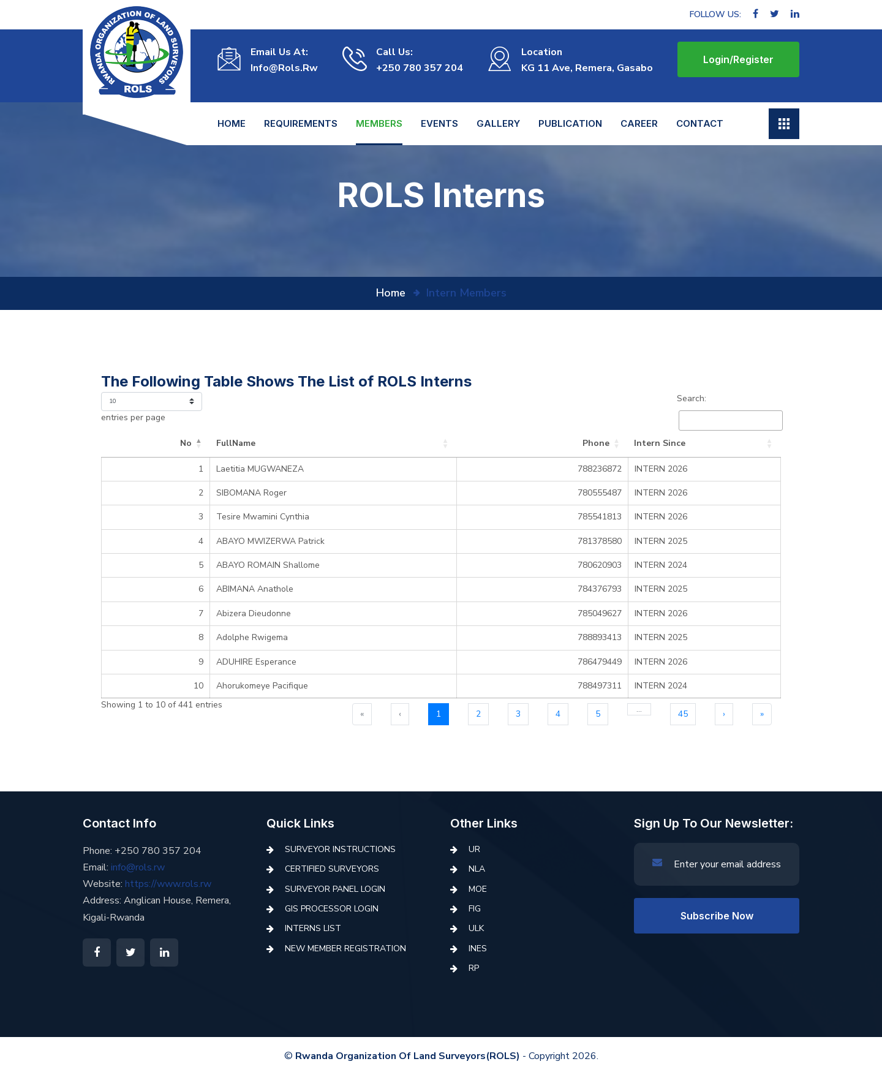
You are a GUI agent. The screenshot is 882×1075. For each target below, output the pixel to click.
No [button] (153, 443)
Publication (570, 123)
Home (231, 123)
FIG (475, 909)
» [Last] (762, 714)
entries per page (133, 417)
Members (379, 123)
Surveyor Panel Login (335, 889)
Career (639, 123)
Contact (699, 123)
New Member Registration (345, 948)
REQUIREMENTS (300, 123)
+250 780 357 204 (419, 68)
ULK (476, 928)
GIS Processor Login (332, 909)
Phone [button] (589, 443)
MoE (478, 889)
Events (439, 123)
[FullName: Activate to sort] (339, 444)
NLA (477, 869)
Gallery (498, 123)
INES (478, 948)
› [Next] (724, 714)
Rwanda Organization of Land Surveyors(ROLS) (407, 1056)
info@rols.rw (284, 68)
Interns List (313, 928)
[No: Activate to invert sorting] (139, 444)
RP (474, 968)
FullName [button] (202, 443)
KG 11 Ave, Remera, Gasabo (587, 68)
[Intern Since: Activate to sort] (701, 444)
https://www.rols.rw (168, 884)
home (390, 292)
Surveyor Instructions (340, 849)
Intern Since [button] (653, 443)
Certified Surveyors (332, 869)
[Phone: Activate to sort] (562, 444)
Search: (691, 398)
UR (474, 849)
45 (683, 714)
